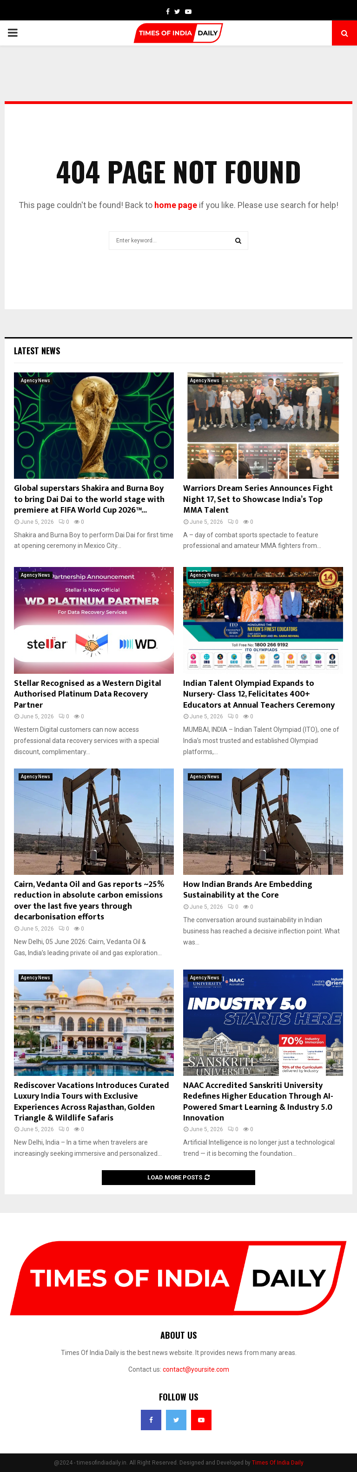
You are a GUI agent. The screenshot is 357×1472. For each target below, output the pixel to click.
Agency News (35, 380)
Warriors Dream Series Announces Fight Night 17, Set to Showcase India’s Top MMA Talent (258, 499)
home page (175, 205)
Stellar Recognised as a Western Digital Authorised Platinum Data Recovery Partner (87, 694)
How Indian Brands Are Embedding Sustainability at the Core (247, 890)
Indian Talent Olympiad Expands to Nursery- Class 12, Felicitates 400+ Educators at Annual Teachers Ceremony (259, 694)
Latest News (37, 351)
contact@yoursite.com (196, 1369)
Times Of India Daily (278, 1462)
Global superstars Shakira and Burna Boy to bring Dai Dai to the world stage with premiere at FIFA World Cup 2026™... (89, 499)
